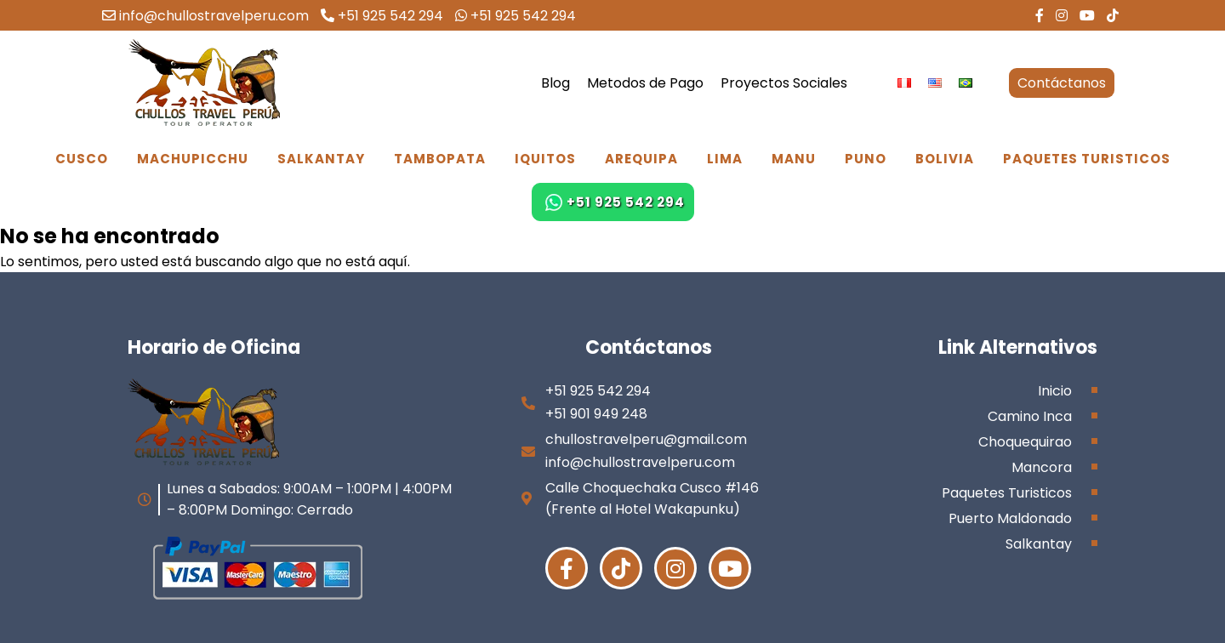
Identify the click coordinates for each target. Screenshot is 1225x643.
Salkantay (321, 159)
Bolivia (944, 159)
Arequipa (641, 159)
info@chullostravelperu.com (205, 16)
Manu (794, 159)
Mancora (1041, 467)
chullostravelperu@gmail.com (646, 439)
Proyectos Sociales (784, 83)
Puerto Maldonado (1010, 518)
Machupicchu (192, 159)
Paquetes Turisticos (1087, 159)
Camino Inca (1030, 416)
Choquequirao (1025, 442)
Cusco (81, 159)
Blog (555, 83)
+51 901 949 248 (596, 414)
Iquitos (545, 159)
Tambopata (440, 159)
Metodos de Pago (645, 83)
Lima (725, 159)
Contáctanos (1061, 83)
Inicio (1055, 391)
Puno (865, 159)
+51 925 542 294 (382, 16)
